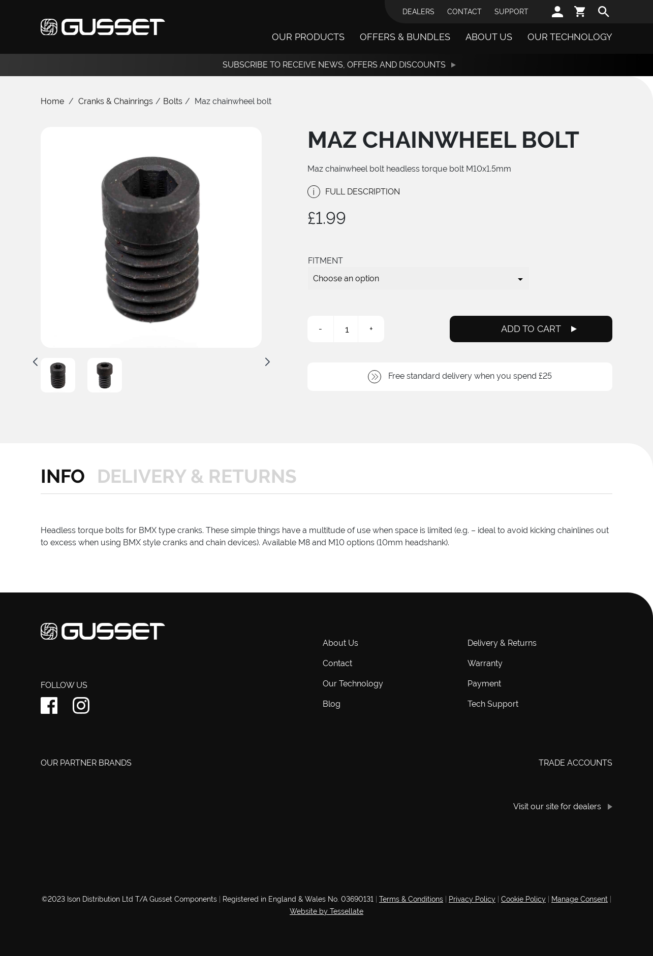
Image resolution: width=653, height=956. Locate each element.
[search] (603, 12)
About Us (488, 36)
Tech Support (493, 704)
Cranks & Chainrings (115, 101)
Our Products (308, 36)
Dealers (418, 12)
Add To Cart (531, 328)
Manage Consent (579, 899)
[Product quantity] (347, 329)
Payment (484, 683)
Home (52, 101)
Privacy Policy (472, 899)
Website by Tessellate (326, 911)
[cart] (580, 12)
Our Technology (569, 36)
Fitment (325, 261)
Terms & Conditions (411, 899)
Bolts (172, 101)
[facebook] (49, 705)
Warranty (485, 663)
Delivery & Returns (502, 643)
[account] (557, 12)
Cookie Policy (523, 899)
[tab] (66, 476)
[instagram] (81, 705)
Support (511, 12)
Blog (331, 704)
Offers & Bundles (405, 36)
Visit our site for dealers (557, 806)
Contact (464, 12)
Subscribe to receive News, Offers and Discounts (334, 65)
